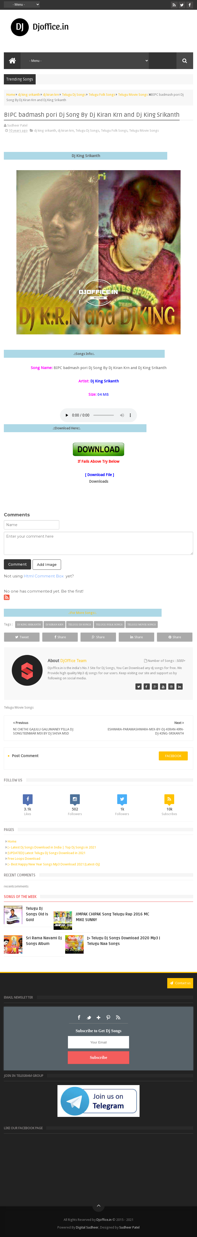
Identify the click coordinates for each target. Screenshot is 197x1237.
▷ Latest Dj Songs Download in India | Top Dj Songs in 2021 (52, 847)
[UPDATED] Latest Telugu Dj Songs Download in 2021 (46, 853)
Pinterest (108, 1017)
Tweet (22, 637)
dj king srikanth (45, 130)
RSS (118, 1017)
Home (12, 841)
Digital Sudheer (87, 1227)
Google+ (98, 1017)
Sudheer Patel (129, 1227)
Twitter (88, 1017)
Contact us (180, 983)
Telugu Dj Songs (87, 130)
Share (60, 637)
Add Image (47, 564)
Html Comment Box (44, 576)
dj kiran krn (66, 130)
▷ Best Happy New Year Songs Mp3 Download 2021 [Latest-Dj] (54, 864)
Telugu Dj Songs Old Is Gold (37, 914)
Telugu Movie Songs (144, 130)
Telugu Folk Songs (114, 130)
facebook (173, 756)
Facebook (79, 1017)
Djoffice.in (104, 1220)
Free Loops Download (24, 859)
